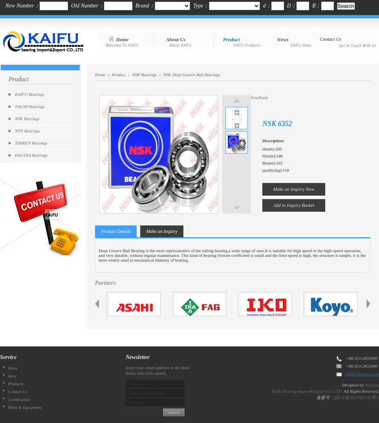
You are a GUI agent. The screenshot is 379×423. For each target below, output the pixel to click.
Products (15, 383)
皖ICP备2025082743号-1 (356, 397)
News (12, 368)
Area (12, 376)
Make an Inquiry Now (294, 189)
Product (119, 74)
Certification (19, 399)
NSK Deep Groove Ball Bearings (191, 74)
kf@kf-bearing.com (362, 374)
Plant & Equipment (25, 407)
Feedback (259, 97)
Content (136, 401)
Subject (136, 383)
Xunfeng (371, 385)
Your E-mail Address (147, 392)
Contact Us (17, 391)
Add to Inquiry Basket (294, 205)
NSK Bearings (144, 74)
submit (174, 412)
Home (100, 74)
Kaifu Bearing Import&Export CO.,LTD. (307, 391)
